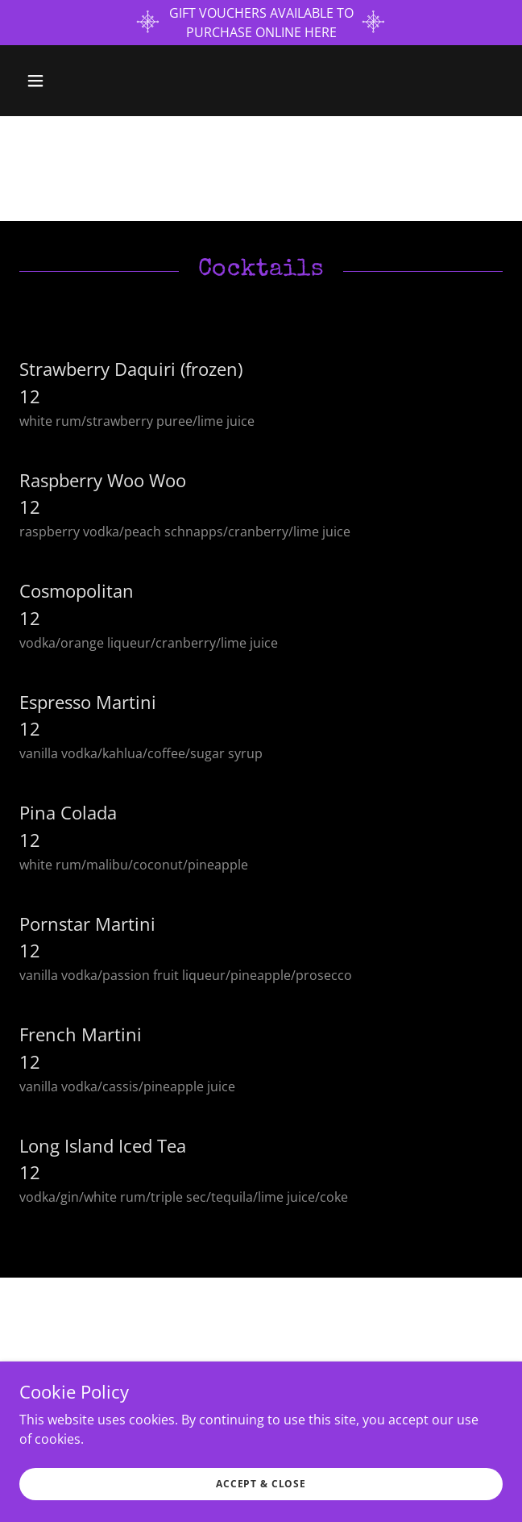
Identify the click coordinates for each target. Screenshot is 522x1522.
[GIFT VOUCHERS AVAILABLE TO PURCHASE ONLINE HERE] (261, 22)
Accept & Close (261, 1484)
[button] (74, 81)
